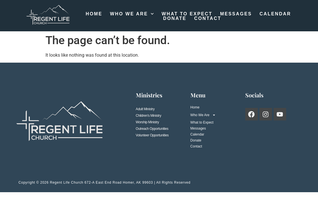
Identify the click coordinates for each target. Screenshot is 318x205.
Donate (174, 18)
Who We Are (132, 14)
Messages (236, 14)
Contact (207, 18)
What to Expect (187, 14)
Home (94, 14)
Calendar (275, 14)
